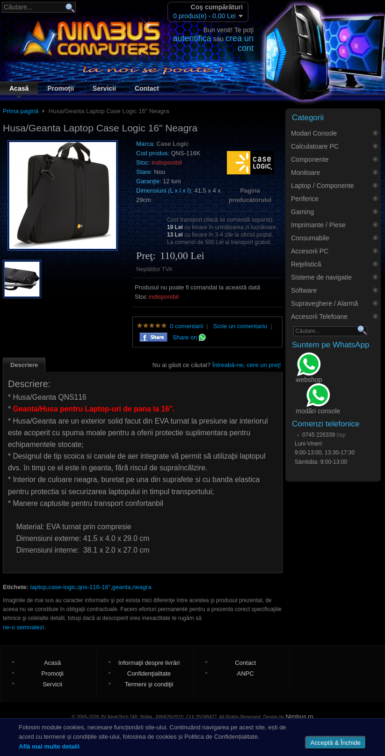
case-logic (62, 586)
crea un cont (239, 43)
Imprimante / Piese (318, 225)
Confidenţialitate (149, 673)
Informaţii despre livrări (149, 662)
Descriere (24, 364)
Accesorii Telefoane (319, 316)
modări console (318, 399)
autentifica (192, 38)
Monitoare (305, 172)
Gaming (302, 212)
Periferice (305, 198)
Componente (309, 159)
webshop (309, 368)
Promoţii (60, 88)
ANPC (245, 673)
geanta (121, 586)
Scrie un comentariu (240, 326)
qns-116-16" (94, 586)
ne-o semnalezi (23, 627)
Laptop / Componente (322, 185)
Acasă (19, 88)
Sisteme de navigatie (321, 277)
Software (304, 290)
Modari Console (314, 133)
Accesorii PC (309, 251)
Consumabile (310, 238)
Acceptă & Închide (336, 742)
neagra (141, 586)
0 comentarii (186, 326)
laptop (38, 586)
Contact (147, 88)
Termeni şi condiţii (149, 684)
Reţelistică (306, 264)
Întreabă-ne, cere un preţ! (246, 364)
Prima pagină (21, 111)
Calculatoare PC (315, 146)
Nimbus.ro (299, 716)
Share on (189, 337)
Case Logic (172, 143)
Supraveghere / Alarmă (324, 303)
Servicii (104, 88)
